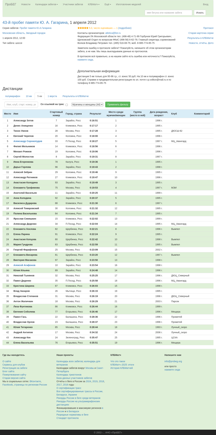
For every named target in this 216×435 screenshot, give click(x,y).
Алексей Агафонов (24, 265)
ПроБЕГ (10, 4)
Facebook (8, 384)
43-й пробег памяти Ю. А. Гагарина (35, 22)
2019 (95, 381)
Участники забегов (73, 4)
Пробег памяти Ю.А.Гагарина (36, 28)
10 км (29, 96)
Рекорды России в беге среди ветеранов (78, 398)
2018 (101, 381)
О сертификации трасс (69, 388)
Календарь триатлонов (69, 374)
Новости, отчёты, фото (201, 43)
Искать (200, 12)
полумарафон (12, 96)
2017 (59, 384)
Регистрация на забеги (15, 368)
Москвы (89, 368)
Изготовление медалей (128, 4)
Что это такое (118, 361)
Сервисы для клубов (14, 364)
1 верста (52, 96)
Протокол (208, 28)
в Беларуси (73, 411)
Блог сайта (8, 371)
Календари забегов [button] (46, 4)
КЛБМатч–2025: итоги (122, 364)
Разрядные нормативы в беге (72, 414)
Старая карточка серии (200, 33)
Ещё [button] (108, 4)
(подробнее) (124, 28)
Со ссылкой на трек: (52, 104)
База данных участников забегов (74, 378)
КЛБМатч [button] (94, 4)
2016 (65, 384)
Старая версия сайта (14, 378)
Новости (25, 4)
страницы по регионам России (30, 384)
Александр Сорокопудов (28, 141)
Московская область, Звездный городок (24, 33)
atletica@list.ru (113, 33)
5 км (39, 96)
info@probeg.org (173, 361)
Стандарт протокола (68, 418)
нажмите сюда (85, 59)
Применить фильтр (117, 104)
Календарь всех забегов (70, 361)
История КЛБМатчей (122, 368)
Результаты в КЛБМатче (200, 38)
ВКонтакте (35, 381)
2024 (88, 381)
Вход (205, 4)
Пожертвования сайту (14, 374)
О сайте (7, 361)
